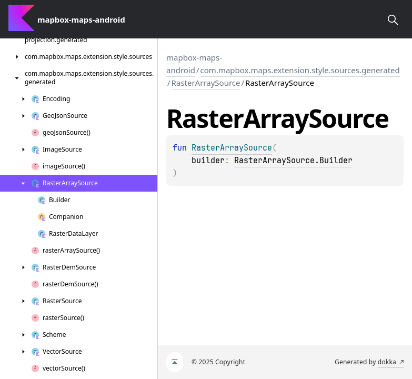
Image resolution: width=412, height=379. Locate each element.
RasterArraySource (206, 82)
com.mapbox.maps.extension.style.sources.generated (300, 70)
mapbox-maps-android (194, 63)
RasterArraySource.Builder (293, 160)
